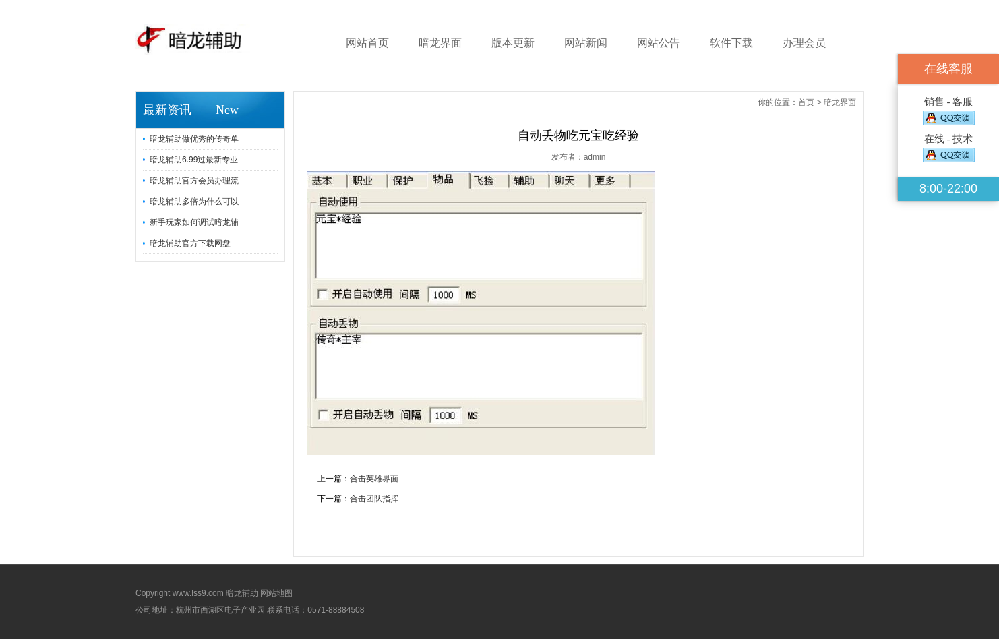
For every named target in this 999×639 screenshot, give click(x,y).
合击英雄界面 (374, 478)
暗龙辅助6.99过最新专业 (194, 159)
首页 (806, 102)
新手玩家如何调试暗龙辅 (194, 222)
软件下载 (731, 43)
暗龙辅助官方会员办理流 (194, 180)
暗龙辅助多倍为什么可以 (194, 201)
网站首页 (367, 43)
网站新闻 (585, 43)
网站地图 (276, 593)
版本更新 (513, 43)
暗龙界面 (440, 43)
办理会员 (804, 43)
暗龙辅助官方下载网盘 (190, 243)
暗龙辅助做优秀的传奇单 (194, 139)
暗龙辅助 (242, 593)
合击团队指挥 (374, 499)
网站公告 (658, 43)
